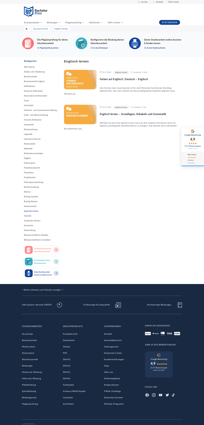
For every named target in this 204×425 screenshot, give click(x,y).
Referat (27, 192)
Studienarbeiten (32, 326)
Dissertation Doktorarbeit (35, 96)
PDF (65, 353)
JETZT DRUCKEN (169, 22)
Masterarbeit (29, 144)
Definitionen (29, 86)
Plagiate (27, 158)
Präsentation (29, 163)
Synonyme (28, 225)
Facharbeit (28, 105)
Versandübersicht (113, 340)
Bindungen (52, 22)
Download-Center (113, 353)
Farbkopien (68, 384)
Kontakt (159, 2)
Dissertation (28, 353)
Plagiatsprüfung (73, 22)
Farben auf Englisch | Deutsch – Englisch (124, 79)
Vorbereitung (30, 230)
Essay (26, 100)
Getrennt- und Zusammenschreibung (40, 110)
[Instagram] (154, 394)
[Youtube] (160, 394)
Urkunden (68, 397)
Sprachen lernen (31, 211)
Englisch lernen (121, 72)
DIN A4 (66, 365)
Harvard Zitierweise (32, 120)
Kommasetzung (30, 129)
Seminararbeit (30, 206)
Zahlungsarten (111, 346)
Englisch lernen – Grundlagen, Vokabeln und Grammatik (133, 114)
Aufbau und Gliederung (34, 72)
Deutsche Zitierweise (33, 91)
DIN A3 (66, 359)
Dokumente (69, 340)
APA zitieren (29, 67)
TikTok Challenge (112, 391)
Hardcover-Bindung (32, 372)
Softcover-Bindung (31, 378)
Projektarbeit (29, 177)
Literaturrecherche (32, 139)
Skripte (66, 346)
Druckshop (27, 334)
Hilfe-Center (173, 2)
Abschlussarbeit (30, 359)
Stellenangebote (112, 378)
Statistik (27, 216)
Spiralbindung (29, 391)
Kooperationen (111, 384)
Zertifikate (68, 404)
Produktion (29, 172)
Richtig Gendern (31, 196)
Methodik (28, 148)
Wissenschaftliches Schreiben (37, 240)
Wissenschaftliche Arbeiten (36, 235)
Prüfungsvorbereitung (33, 182)
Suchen (144, 2)
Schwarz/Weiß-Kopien (74, 391)
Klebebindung (29, 384)
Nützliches (94, 22)
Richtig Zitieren (31, 201)
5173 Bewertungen (158, 368)
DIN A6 (66, 378)
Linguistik (28, 134)
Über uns (108, 372)
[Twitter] (167, 394)
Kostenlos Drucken (113, 397)
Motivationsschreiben (33, 153)
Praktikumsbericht (32, 168)
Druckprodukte (31, 22)
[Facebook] (147, 394)
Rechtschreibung (31, 187)
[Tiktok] (173, 394)
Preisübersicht (70, 334)
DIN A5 (66, 372)
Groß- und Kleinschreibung (36, 115)
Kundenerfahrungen (114, 359)
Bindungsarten (29, 397)
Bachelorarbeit (30, 76)
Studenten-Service (32, 221)
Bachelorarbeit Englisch (34, 81)
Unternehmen (112, 326)
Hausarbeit (29, 124)
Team (106, 365)
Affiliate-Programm (113, 404)
